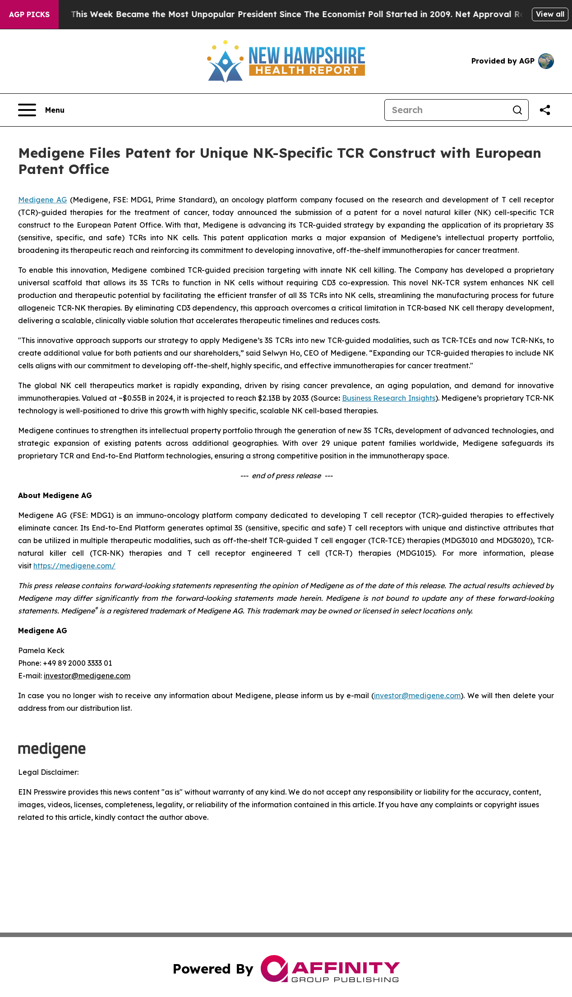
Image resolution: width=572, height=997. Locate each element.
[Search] (446, 110)
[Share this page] (545, 110)
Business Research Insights (388, 397)
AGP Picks (29, 14)
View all (550, 13)
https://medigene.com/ (74, 565)
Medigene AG (42, 199)
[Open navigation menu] (41, 110)
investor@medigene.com (417, 695)
